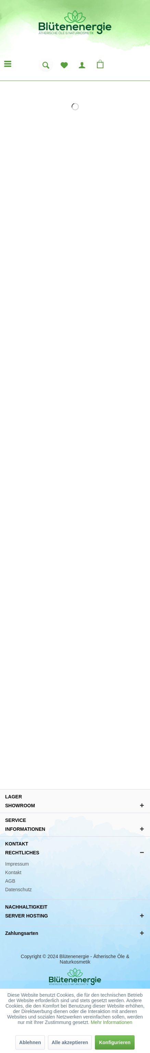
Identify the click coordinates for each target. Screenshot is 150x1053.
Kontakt (13, 872)
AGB (10, 881)
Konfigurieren (114, 1042)
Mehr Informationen (111, 1022)
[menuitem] (45, 67)
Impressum (17, 864)
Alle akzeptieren (70, 1042)
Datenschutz (18, 889)
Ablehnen (30, 1042)
